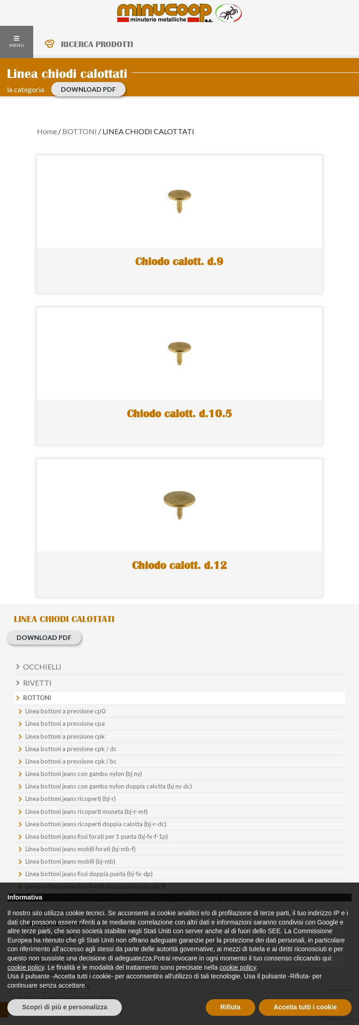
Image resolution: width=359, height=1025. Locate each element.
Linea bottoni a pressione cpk (65, 736)
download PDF (88, 89)
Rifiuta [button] (231, 1007)
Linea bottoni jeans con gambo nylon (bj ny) (83, 773)
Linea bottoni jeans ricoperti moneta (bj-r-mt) (86, 811)
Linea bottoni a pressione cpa (65, 723)
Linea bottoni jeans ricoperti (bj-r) (70, 798)
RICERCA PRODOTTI (97, 44)
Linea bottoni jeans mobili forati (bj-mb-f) (80, 849)
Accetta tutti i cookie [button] (305, 1007)
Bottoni (37, 697)
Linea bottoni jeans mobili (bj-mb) (70, 861)
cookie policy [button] (25, 967)
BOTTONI (79, 131)
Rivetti (37, 682)
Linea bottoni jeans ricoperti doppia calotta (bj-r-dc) (96, 824)
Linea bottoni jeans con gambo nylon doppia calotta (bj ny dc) (108, 786)
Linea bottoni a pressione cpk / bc (71, 761)
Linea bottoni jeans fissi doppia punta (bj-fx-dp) (89, 873)
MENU (16, 42)
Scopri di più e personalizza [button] (64, 1007)
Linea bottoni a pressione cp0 (65, 711)
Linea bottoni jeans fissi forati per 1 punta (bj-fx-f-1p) (96, 836)
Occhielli (42, 666)
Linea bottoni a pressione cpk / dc (71, 748)
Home (47, 131)
